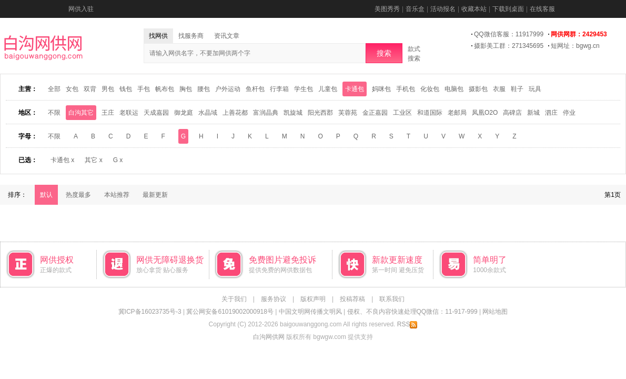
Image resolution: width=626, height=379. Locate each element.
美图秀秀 (387, 9)
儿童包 (327, 89)
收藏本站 (474, 9)
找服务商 (191, 35)
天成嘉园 (156, 112)
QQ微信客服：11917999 (508, 34)
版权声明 (313, 299)
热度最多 (78, 194)
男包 (108, 89)
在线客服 (542, 9)
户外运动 (227, 89)
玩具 (535, 89)
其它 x (93, 160)
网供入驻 (81, 9)
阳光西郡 (320, 112)
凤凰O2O (485, 112)
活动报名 (443, 9)
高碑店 (512, 112)
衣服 (499, 89)
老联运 (128, 112)
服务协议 (273, 299)
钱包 (125, 89)
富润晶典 (265, 112)
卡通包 (354, 89)
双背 (90, 89)
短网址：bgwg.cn (575, 45)
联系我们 (392, 299)
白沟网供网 (269, 337)
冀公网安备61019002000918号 (229, 311)
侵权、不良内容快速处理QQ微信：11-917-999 (412, 311)
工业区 (402, 112)
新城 (533, 112)
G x (118, 160)
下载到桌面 (508, 9)
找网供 (158, 35)
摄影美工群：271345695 (508, 45)
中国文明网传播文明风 (310, 311)
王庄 (108, 112)
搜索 (384, 53)
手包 (143, 89)
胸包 (185, 89)
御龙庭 (183, 112)
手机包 (405, 89)
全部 (54, 89)
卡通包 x (62, 160)
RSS (407, 324)
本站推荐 (116, 194)
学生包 (303, 89)
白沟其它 (81, 112)
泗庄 (551, 112)
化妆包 (429, 89)
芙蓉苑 (347, 112)
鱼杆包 (255, 89)
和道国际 (429, 112)
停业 (569, 112)
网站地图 (495, 311)
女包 (72, 89)
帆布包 (164, 89)
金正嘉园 (375, 112)
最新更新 (155, 194)
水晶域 (207, 112)
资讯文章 (226, 35)
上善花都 (235, 112)
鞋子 (517, 89)
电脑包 (454, 89)
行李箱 (279, 89)
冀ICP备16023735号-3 (149, 311)
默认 (46, 194)
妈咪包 (381, 89)
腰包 (203, 89)
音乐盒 (415, 9)
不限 (54, 112)
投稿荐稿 (352, 299)
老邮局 (457, 112)
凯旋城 (293, 112)
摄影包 (478, 89)
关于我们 (234, 299)
